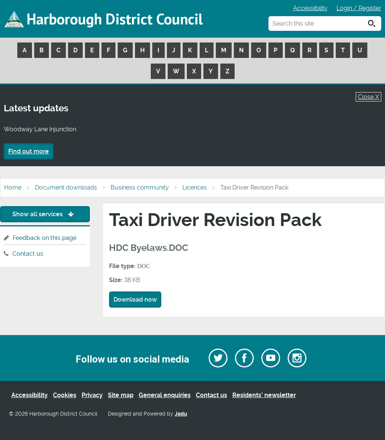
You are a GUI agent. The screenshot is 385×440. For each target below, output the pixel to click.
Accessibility (310, 8)
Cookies (64, 395)
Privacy (92, 395)
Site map (120, 395)
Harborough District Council (115, 19)
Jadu (181, 414)
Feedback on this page (44, 237)
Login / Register (358, 8)
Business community (140, 187)
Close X (368, 96)
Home (12, 187)
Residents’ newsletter (264, 395)
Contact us (27, 253)
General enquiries (165, 395)
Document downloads (66, 187)
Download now (135, 299)
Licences (194, 187)
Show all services (44, 214)
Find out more (28, 151)
